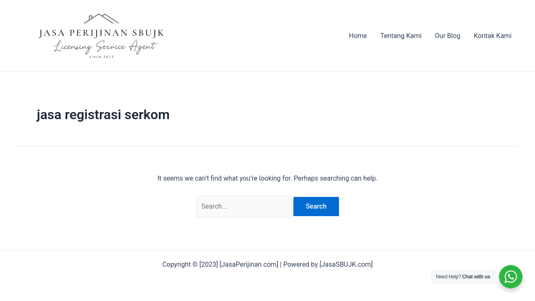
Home (358, 36)
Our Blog (447, 36)
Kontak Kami (493, 36)
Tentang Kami (400, 36)
